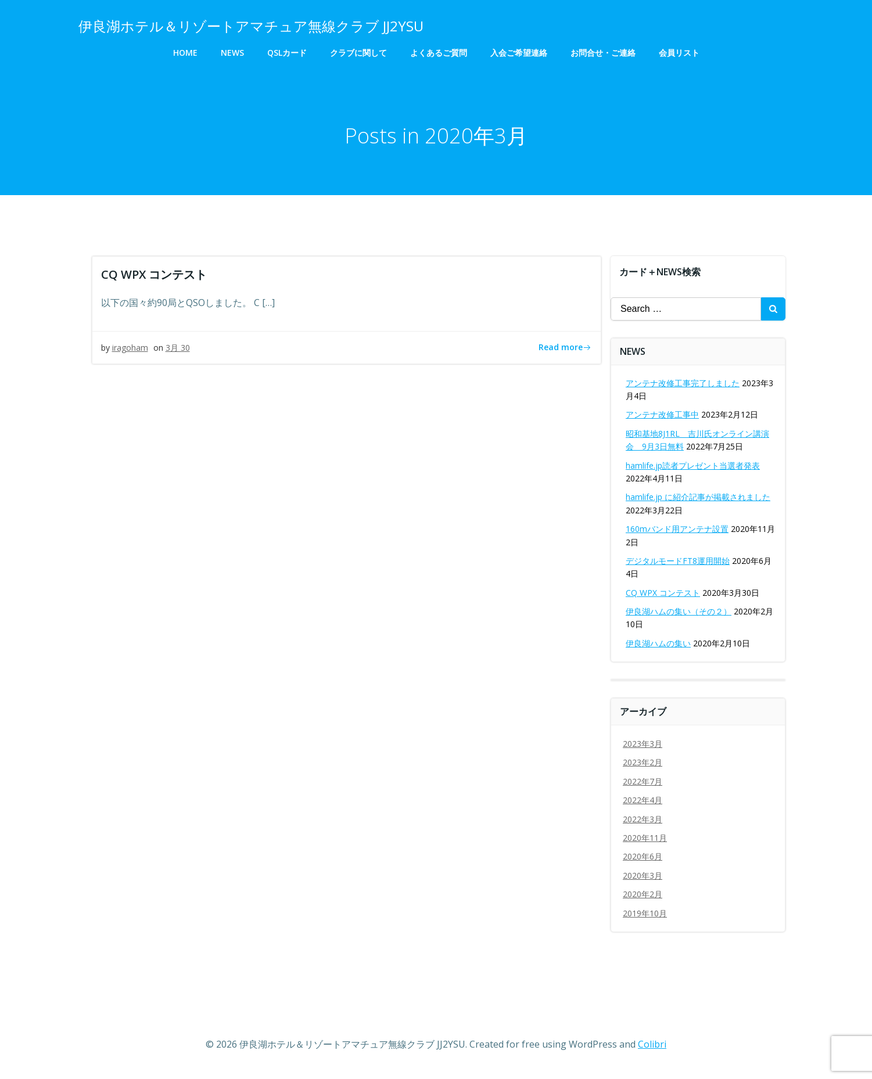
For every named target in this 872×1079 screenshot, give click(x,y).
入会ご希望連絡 (518, 52)
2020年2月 (642, 894)
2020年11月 (645, 837)
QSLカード (287, 52)
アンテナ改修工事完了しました (683, 383)
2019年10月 (645, 913)
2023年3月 (642, 743)
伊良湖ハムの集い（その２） (678, 611)
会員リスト (679, 52)
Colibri (652, 1044)
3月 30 (178, 347)
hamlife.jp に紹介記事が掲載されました (698, 496)
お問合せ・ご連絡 (603, 52)
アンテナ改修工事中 (662, 414)
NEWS (232, 52)
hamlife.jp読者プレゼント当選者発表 (693, 465)
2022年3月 (642, 819)
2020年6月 (642, 856)
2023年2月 (642, 762)
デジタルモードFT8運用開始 (678, 560)
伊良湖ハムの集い (658, 643)
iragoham (130, 347)
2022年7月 (642, 781)
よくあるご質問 (438, 52)
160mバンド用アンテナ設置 (677, 528)
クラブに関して (358, 52)
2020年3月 (642, 875)
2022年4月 (642, 799)
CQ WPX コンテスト (663, 592)
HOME (185, 52)
